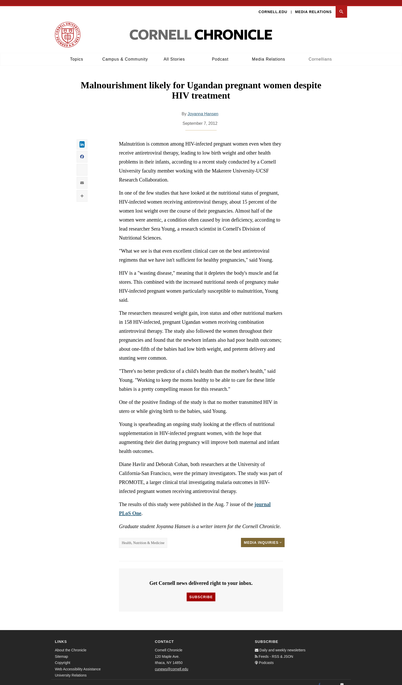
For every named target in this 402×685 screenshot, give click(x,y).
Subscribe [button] (201, 592)
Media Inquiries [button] (263, 537)
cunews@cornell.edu (171, 664)
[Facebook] (319, 680)
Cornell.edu (273, 7)
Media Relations (313, 7)
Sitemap (61, 651)
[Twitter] (331, 680)
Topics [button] (76, 54)
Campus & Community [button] (125, 54)
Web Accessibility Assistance (78, 664)
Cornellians (320, 54)
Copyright (62, 658)
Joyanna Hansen (203, 109)
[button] (341, 7)
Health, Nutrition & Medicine (143, 538)
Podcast (220, 54)
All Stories (174, 54)
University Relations (71, 670)
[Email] (342, 680)
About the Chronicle (70, 645)
